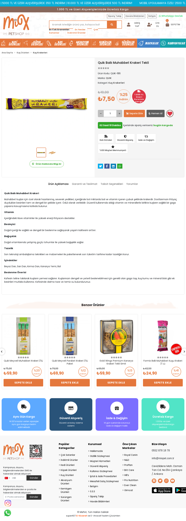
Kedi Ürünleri (67, 465)
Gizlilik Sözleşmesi (100, 456)
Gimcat (128, 490)
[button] (173, 25)
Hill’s (126, 475)
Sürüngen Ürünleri (66, 498)
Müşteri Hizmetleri (100, 461)
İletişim (152, 16)
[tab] (58, 184)
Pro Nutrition (131, 480)
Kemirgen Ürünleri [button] (105, 43)
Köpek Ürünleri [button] (37, 43)
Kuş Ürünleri (67, 475)
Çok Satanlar (68, 455)
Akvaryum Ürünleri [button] (82, 43)
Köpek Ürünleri (69, 470)
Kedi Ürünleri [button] (14, 43)
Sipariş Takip (114, 16)
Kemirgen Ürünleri (66, 490)
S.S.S (92, 491)
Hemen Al (155, 113)
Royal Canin (131, 455)
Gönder (34, 478)
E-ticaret (81, 515)
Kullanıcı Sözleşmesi (101, 471)
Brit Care (129, 470)
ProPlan (128, 465)
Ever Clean (130, 485)
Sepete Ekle (134, 113)
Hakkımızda (96, 451)
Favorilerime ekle (169, 113)
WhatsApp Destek (171, 16)
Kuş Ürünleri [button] (60, 43)
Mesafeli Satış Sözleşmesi (102, 481)
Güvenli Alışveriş (99, 466)
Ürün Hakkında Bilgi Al (46, 163)
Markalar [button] (152, 43)
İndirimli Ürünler (76, 32)
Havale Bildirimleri (134, 16)
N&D (126, 460)
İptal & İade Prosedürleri (102, 476)
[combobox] (7, 478)
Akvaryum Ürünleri (66, 482)
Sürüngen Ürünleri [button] (128, 43)
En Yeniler (80, 29)
